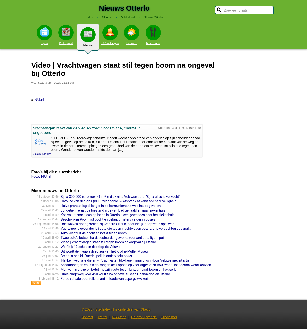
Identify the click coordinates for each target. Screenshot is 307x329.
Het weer (131, 35)
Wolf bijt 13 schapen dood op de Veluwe (90, 247)
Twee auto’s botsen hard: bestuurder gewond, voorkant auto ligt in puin (113, 238)
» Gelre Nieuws (42, 154)
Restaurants (153, 35)
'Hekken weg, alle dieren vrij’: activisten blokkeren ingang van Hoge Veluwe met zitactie (125, 260)
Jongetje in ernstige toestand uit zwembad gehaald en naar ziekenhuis (113, 210)
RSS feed (119, 317)
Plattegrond (66, 35)
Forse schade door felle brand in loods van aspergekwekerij (105, 279)
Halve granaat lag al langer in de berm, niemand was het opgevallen (111, 206)
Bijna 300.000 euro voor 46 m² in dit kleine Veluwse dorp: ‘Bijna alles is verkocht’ (120, 197)
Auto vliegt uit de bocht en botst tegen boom (94, 233)
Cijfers (44, 35)
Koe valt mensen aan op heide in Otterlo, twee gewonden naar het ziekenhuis (118, 215)
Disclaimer (169, 317)
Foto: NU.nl (41, 176)
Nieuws (88, 39)
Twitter (102, 317)
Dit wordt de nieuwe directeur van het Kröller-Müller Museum (106, 251)
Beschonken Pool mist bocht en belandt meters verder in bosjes (108, 219)
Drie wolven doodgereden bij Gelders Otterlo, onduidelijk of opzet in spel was (117, 224)
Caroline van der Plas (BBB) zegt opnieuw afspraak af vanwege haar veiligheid (118, 201)
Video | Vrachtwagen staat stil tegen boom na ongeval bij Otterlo (108, 242)
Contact (87, 317)
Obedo (146, 309)
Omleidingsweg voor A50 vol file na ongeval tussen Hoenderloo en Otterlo (115, 274)
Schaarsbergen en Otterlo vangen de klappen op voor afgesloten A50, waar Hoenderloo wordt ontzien (136, 265)
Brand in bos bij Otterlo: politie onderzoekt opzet (96, 256)
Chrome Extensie (144, 317)
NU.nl (39, 100)
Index (89, 17)
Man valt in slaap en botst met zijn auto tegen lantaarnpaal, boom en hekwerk (118, 269)
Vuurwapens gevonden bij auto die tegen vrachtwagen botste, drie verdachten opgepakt (126, 228)
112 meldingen (110, 35)
